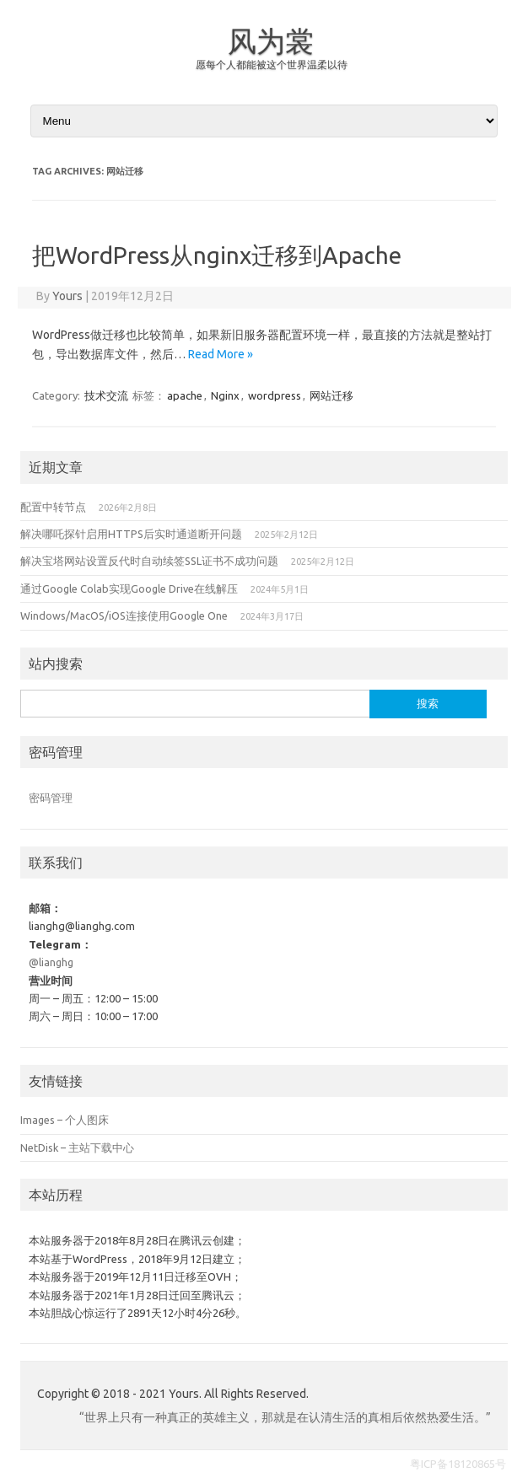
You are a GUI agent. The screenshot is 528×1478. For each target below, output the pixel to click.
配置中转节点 (53, 507)
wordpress (274, 395)
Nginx (225, 395)
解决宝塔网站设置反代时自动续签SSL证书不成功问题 (149, 561)
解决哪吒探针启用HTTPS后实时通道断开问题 (131, 534)
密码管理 (51, 797)
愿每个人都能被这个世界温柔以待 (272, 64)
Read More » (220, 354)
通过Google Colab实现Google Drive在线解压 (129, 588)
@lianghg (51, 962)
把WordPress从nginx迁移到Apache (216, 255)
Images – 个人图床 (64, 1120)
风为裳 (271, 40)
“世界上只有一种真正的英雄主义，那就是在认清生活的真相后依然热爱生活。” (285, 1417)
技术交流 (106, 395)
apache (184, 395)
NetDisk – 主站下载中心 (77, 1147)
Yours (67, 296)
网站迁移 (331, 395)
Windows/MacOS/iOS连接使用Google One (124, 615)
